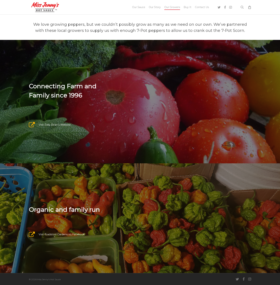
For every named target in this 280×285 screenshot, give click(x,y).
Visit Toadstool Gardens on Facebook (62, 234)
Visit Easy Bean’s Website (55, 124)
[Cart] (249, 7)
